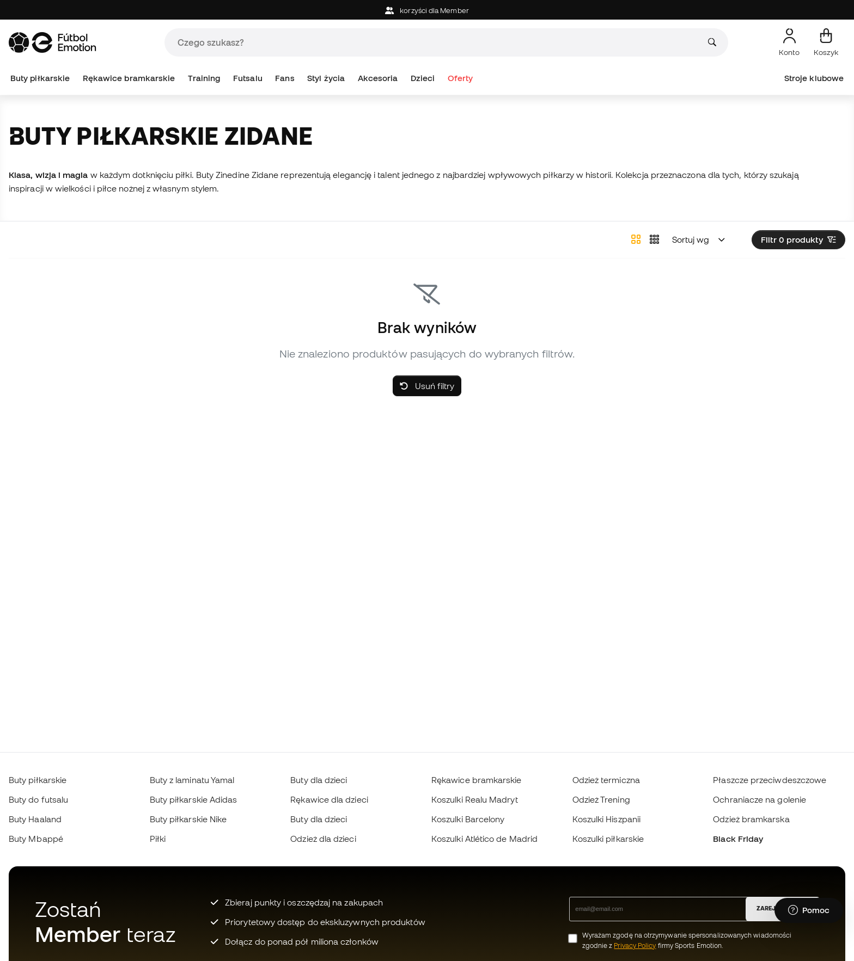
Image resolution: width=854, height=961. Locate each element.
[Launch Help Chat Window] (808, 910)
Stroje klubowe (814, 78)
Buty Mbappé (36, 838)
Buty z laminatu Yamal (192, 780)
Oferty (460, 78)
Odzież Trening (601, 799)
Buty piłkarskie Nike (188, 819)
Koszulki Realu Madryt (474, 799)
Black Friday (738, 838)
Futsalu (248, 78)
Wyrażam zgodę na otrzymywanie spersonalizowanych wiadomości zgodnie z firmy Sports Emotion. (687, 940)
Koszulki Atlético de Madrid (484, 838)
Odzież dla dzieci (323, 838)
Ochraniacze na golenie (759, 799)
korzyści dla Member (427, 11)
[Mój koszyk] (826, 42)
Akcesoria (378, 78)
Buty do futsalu (38, 799)
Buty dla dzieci (318, 780)
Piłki (158, 838)
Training (204, 78)
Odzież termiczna (606, 780)
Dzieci (423, 78)
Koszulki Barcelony (467, 819)
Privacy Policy (635, 945)
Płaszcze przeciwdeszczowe (769, 780)
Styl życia (326, 78)
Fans (284, 78)
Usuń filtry (427, 386)
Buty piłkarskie (40, 78)
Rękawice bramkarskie (129, 78)
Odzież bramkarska (751, 819)
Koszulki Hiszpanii (606, 819)
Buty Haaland (35, 819)
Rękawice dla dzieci (329, 799)
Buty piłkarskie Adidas (193, 799)
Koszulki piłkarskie (608, 838)
